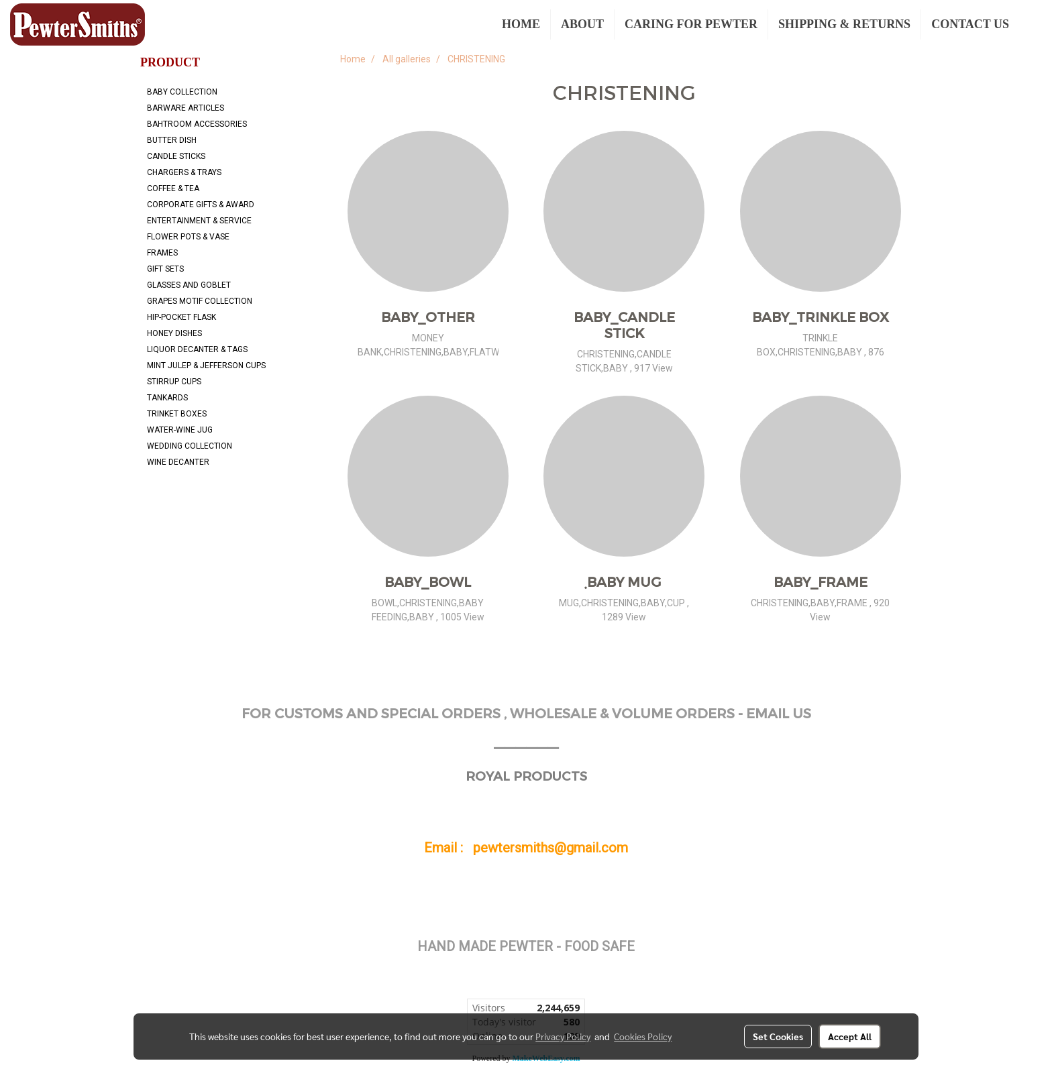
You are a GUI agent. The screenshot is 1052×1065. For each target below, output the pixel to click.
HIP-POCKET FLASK (181, 317)
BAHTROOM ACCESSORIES (197, 124)
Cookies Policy (643, 1036)
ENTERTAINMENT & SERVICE (199, 220)
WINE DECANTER (178, 462)
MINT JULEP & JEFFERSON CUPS (206, 365)
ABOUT (582, 24)
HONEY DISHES (174, 333)
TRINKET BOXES (177, 413)
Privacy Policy (562, 1036)
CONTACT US (970, 24)
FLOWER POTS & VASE (188, 236)
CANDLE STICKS (176, 156)
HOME (521, 24)
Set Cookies (778, 1036)
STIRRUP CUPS (174, 381)
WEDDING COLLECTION (189, 446)
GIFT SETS (165, 269)
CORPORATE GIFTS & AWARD (200, 204)
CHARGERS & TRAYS (184, 172)
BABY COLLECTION (182, 92)
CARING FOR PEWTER (691, 24)
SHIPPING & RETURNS (844, 24)
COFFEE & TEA (173, 188)
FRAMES (162, 253)
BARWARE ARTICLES (185, 108)
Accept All (850, 1036)
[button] (1031, 24)
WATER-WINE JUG (180, 430)
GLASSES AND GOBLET (189, 285)
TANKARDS (167, 397)
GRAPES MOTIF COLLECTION (199, 301)
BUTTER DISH (172, 140)
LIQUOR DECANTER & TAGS (197, 349)
